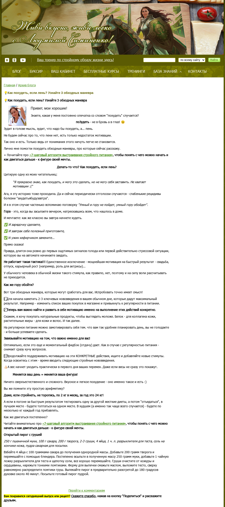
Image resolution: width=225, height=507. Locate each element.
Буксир (36, 71)
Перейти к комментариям (87, 490)
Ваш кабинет (63, 71)
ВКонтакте (7, 60)
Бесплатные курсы (101, 71)
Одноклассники (14, 60)
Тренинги (136, 71)
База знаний (165, 71)
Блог (16, 71)
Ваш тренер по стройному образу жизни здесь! (75, 59)
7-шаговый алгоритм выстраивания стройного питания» (72, 155)
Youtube (23, 60)
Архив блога (27, 85)
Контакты (197, 71)
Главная (9, 85)
